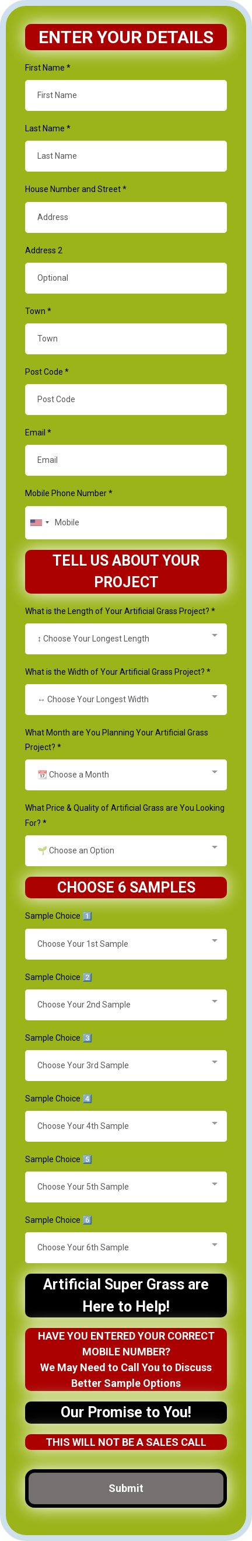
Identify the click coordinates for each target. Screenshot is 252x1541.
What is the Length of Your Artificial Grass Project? (120, 611)
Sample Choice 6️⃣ (58, 1220)
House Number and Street (76, 189)
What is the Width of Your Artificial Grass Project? (118, 672)
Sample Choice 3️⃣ (58, 1038)
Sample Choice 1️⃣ (58, 916)
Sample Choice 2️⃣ (58, 977)
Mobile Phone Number (69, 493)
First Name (48, 67)
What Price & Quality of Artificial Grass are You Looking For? (125, 815)
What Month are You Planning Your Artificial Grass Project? (116, 740)
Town (38, 311)
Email (38, 432)
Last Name (48, 128)
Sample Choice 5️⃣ (58, 1159)
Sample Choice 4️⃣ (58, 1098)
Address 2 (43, 250)
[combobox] (39, 523)
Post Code (47, 371)
